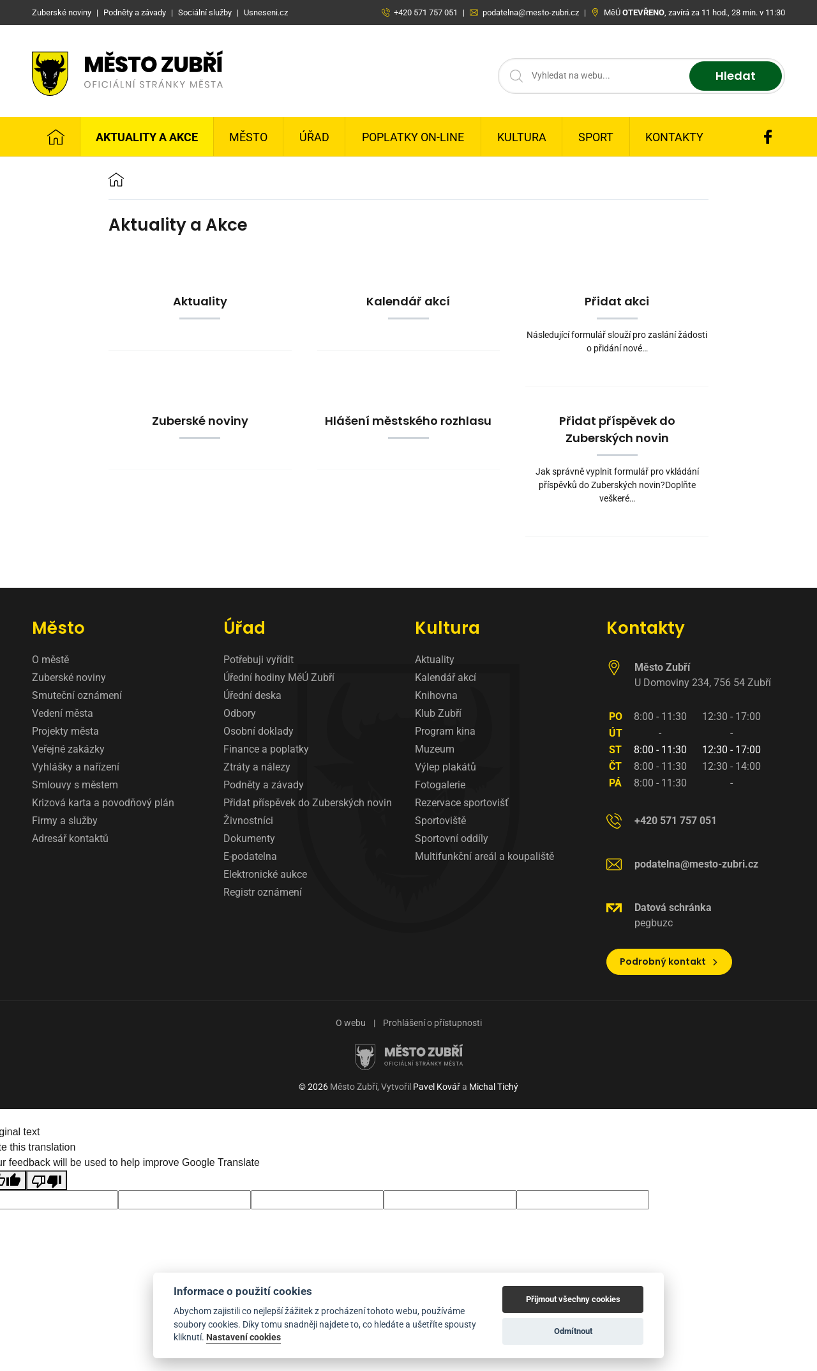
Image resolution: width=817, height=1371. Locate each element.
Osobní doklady (258, 731)
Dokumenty (249, 838)
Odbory (239, 713)
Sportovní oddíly (451, 838)
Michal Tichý (493, 1087)
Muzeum (434, 749)
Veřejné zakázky (68, 749)
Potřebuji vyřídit (258, 660)
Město (248, 137)
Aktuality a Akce (147, 137)
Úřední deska (252, 695)
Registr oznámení (262, 892)
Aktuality (434, 660)
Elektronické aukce (265, 874)
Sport (595, 137)
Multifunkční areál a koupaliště (484, 856)
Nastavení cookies (243, 1337)
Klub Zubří (438, 713)
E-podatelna (250, 856)
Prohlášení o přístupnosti (432, 1023)
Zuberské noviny (69, 677)
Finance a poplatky (266, 749)
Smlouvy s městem (75, 785)
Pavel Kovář (436, 1087)
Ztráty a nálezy (256, 767)
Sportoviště (440, 821)
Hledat (736, 76)
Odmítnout (573, 1331)
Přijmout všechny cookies (573, 1299)
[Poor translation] (46, 1180)
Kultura (521, 137)
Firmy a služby (65, 821)
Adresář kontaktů (70, 838)
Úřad (314, 137)
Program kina (445, 731)
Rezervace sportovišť (462, 803)
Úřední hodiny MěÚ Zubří (278, 677)
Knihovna (436, 695)
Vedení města (62, 713)
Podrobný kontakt (669, 961)
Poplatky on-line (413, 137)
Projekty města (65, 731)
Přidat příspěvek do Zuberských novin (307, 803)
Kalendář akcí (445, 677)
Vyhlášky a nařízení (75, 767)
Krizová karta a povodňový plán (103, 803)
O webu (351, 1023)
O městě (50, 660)
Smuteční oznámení (77, 695)
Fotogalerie (440, 785)
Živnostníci (248, 821)
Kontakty (674, 137)
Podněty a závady (263, 785)
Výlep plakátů (445, 767)
